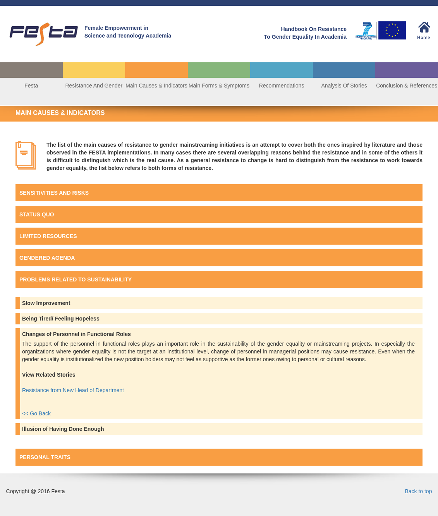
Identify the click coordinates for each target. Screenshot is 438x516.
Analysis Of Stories (344, 85)
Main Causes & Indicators (156, 85)
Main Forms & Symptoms (219, 85)
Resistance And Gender (93, 85)
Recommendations (281, 85)
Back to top (418, 491)
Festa (31, 85)
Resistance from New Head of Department (73, 390)
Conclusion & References (406, 85)
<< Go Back (36, 413)
